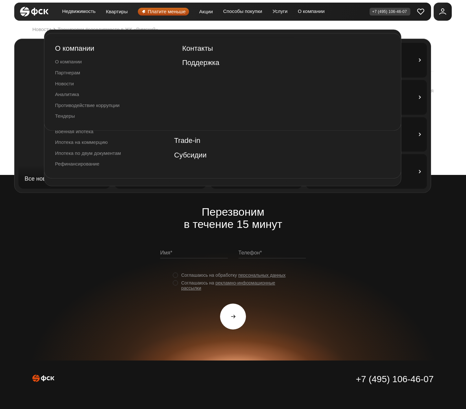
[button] (414, 91)
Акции (206, 11)
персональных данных (261, 275)
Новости (44, 29)
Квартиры (117, 11)
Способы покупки (242, 11)
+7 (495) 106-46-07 (395, 379)
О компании (311, 11)
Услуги (279, 11)
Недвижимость (78, 11)
